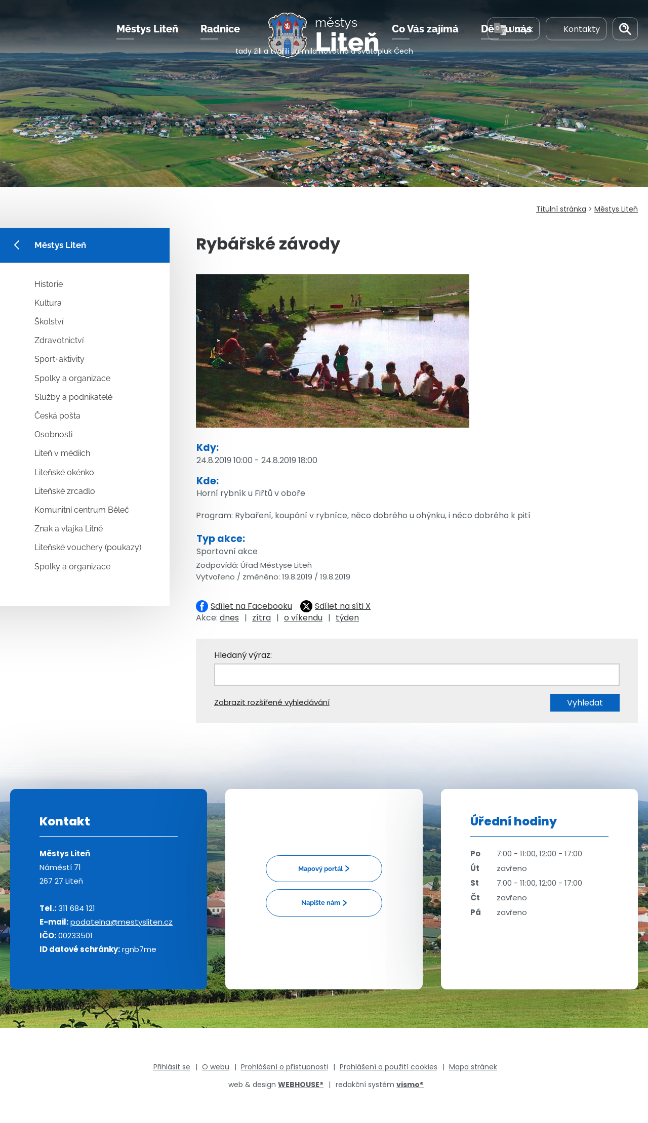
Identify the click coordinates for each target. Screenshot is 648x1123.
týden (347, 617)
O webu (215, 1067)
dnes (229, 617)
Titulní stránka (561, 209)
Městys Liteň (147, 40)
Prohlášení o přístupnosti (284, 1067)
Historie (48, 284)
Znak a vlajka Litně (68, 528)
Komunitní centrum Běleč (81, 510)
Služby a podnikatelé (73, 397)
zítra (261, 617)
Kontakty (576, 40)
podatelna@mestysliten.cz (121, 922)
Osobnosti (53, 434)
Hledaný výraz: (243, 655)
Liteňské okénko (64, 472)
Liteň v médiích (62, 453)
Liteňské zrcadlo (64, 491)
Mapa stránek (473, 1067)
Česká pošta (57, 416)
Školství (48, 321)
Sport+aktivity (59, 359)
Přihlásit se (171, 1067)
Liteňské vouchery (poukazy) (87, 547)
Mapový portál (320, 868)
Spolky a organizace (72, 378)
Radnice (220, 40)
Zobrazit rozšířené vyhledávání (272, 702)
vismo (410, 1084)
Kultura (48, 303)
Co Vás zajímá (425, 40)
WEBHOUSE (300, 1084)
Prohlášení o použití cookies (388, 1067)
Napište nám (320, 902)
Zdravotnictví (59, 340)
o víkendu (303, 617)
